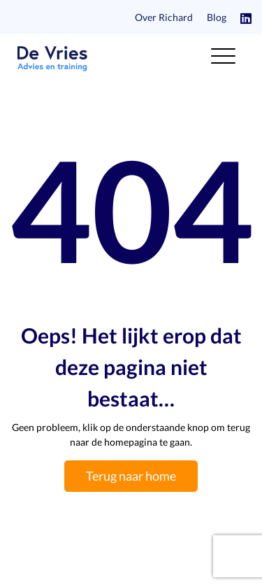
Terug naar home (131, 475)
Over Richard (164, 17)
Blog (216, 17)
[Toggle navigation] (223, 59)
